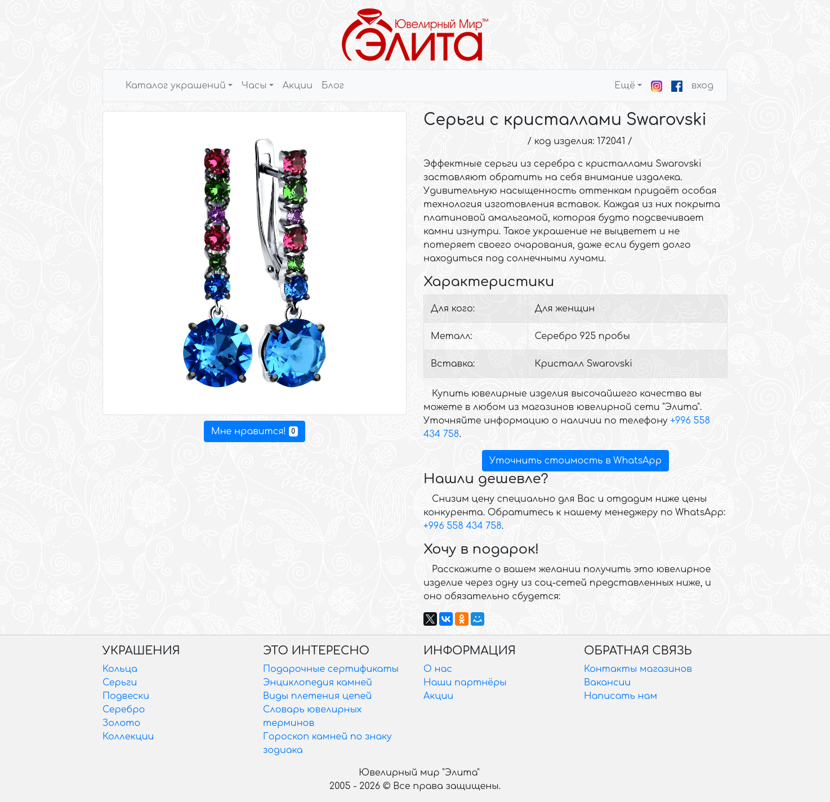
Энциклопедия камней (317, 683)
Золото (121, 723)
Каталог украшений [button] (176, 86)
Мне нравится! (254, 431)
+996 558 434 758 (462, 526)
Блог (333, 86)
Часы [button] (254, 86)
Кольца (119, 669)
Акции (298, 86)
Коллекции (128, 737)
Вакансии (607, 683)
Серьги (119, 683)
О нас (437, 669)
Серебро (123, 710)
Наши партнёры (465, 683)
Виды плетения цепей (317, 696)
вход (702, 86)
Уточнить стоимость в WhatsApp (575, 461)
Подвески (125, 696)
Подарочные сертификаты (331, 669)
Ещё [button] (624, 86)
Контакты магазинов (638, 669)
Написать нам (620, 696)
